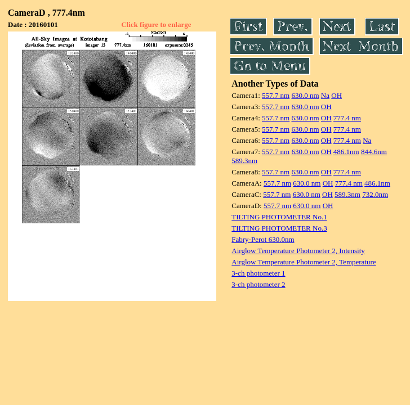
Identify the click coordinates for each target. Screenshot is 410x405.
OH (336, 95)
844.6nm (374, 151)
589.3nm (244, 160)
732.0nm (375, 194)
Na (325, 95)
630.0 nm (305, 95)
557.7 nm (275, 95)
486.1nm (346, 151)
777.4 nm (347, 118)
